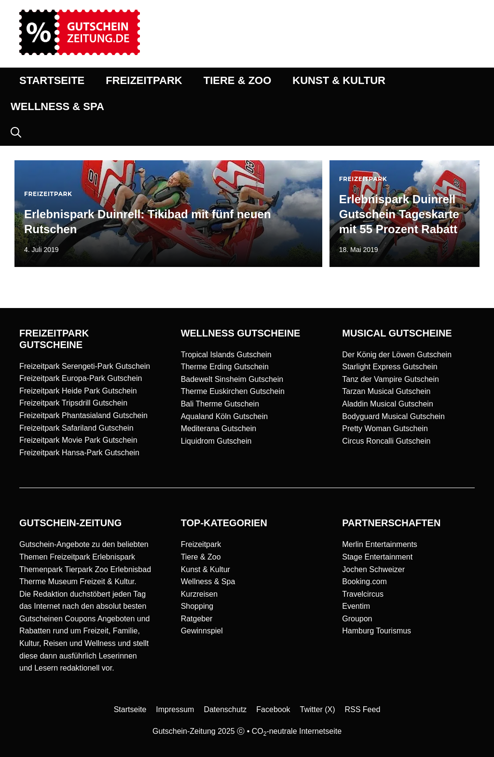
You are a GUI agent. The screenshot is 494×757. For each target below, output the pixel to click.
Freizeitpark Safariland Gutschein (76, 428)
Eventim (356, 606)
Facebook (273, 709)
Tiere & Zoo (201, 557)
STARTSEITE (51, 80)
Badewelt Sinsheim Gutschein (232, 379)
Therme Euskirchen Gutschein (233, 391)
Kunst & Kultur (205, 569)
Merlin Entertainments (379, 544)
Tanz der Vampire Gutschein (390, 379)
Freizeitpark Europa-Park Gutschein (80, 378)
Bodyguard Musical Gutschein (393, 416)
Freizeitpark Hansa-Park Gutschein (79, 453)
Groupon (357, 619)
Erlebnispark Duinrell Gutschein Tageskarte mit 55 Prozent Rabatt (399, 214)
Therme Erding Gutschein (225, 367)
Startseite (130, 709)
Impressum (175, 709)
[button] (16, 133)
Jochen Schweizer (373, 569)
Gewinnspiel (202, 631)
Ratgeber (197, 619)
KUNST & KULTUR (338, 80)
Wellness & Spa (208, 581)
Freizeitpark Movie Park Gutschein (78, 440)
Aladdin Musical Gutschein (387, 404)
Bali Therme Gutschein (220, 404)
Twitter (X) (317, 709)
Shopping (197, 606)
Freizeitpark (201, 544)
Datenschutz (225, 709)
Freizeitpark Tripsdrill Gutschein (73, 403)
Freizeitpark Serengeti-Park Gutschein (84, 366)
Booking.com (364, 581)
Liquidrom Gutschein (216, 441)
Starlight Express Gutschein (389, 367)
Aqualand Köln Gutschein (224, 416)
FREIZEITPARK (144, 80)
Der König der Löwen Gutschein (397, 354)
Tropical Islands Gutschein (226, 354)
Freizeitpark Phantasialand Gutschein (83, 415)
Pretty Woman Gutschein (385, 428)
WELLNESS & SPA (57, 106)
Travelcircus (363, 594)
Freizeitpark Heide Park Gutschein (78, 391)
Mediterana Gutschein (219, 428)
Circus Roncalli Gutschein (386, 441)
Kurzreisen (199, 594)
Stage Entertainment (377, 557)
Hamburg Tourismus (376, 631)
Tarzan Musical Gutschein (386, 391)
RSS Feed (363, 709)
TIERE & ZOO (238, 80)
